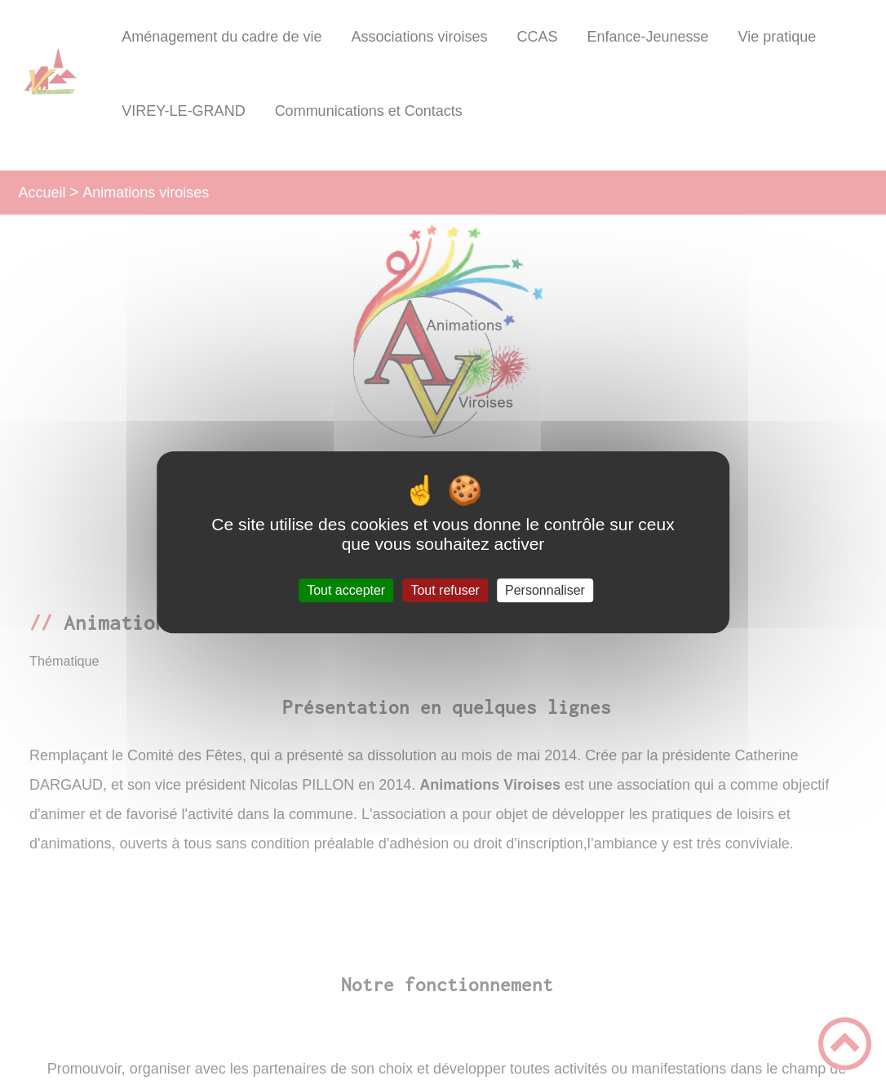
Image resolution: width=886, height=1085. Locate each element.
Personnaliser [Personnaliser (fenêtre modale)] (545, 590)
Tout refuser (444, 590)
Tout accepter (346, 590)
